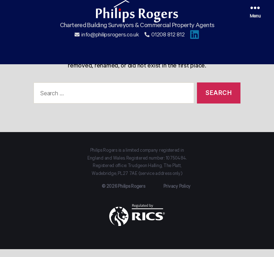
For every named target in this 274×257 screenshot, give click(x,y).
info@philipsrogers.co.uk (110, 45)
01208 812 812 (168, 45)
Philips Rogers (131, 187)
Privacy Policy (177, 187)
